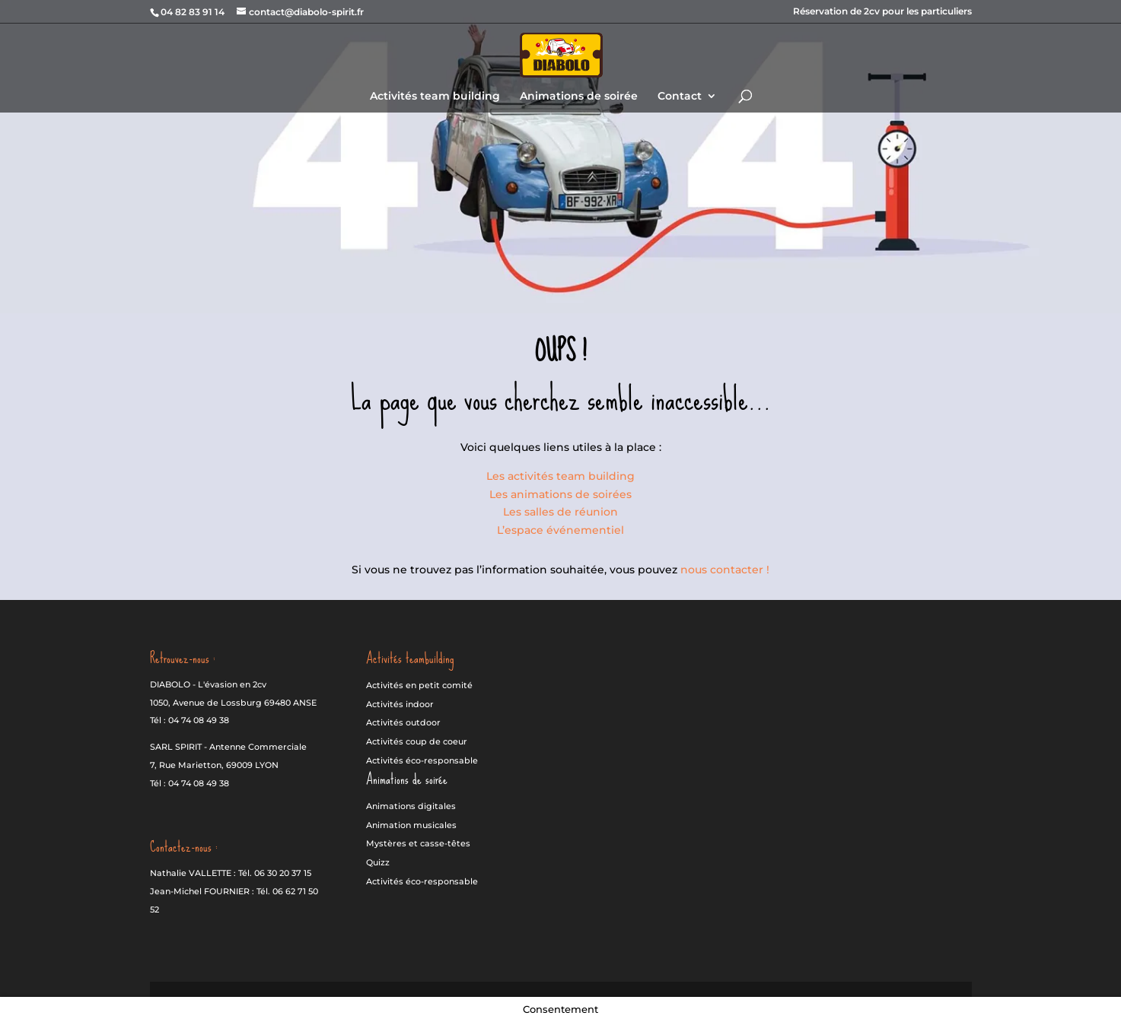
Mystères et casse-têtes (418, 843)
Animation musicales (411, 825)
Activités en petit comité (419, 685)
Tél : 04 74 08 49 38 (189, 720)
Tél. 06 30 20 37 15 (274, 873)
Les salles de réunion (560, 512)
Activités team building (435, 96)
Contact (680, 96)
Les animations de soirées (560, 494)
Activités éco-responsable (422, 760)
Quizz (378, 862)
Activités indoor (400, 704)
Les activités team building (560, 476)
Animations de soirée (579, 96)
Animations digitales (411, 806)
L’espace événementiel (560, 530)
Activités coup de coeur (416, 741)
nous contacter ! (724, 569)
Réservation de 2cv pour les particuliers (882, 12)
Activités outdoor (403, 722)
